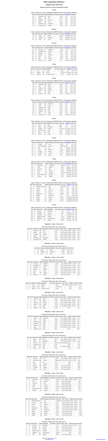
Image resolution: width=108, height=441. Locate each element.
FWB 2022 (67, 14)
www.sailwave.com (49, 439)
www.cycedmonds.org (101, 439)
